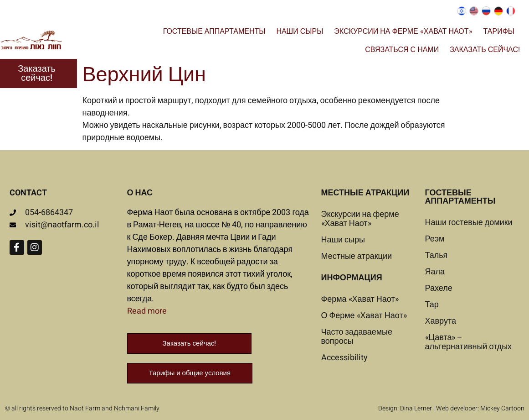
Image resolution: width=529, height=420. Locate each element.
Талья (436, 255)
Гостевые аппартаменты (214, 31)
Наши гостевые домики (469, 222)
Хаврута (440, 321)
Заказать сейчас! (485, 49)
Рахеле (438, 288)
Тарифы (498, 31)
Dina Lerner (416, 408)
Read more (147, 311)
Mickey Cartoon (502, 408)
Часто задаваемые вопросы (357, 336)
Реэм (435, 239)
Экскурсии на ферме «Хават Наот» (403, 31)
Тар (432, 305)
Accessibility (344, 358)
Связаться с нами (402, 49)
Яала (435, 272)
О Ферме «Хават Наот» (364, 316)
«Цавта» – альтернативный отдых (468, 342)
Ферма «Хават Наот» (360, 299)
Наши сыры (299, 31)
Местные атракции (356, 256)
